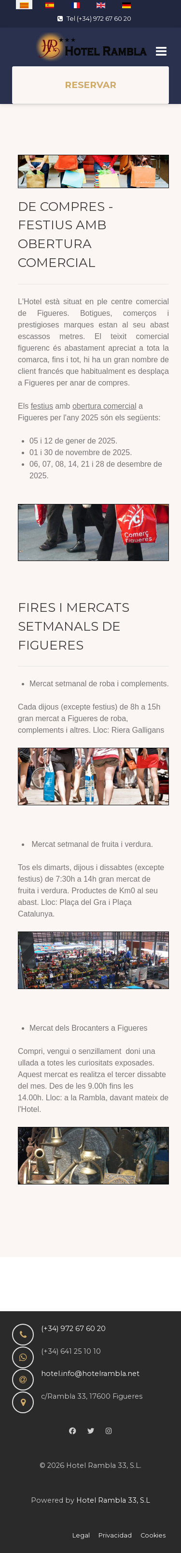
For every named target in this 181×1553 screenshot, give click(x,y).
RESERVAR (90, 84)
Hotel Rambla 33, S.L (113, 1500)
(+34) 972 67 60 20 (73, 1328)
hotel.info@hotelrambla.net (90, 1373)
